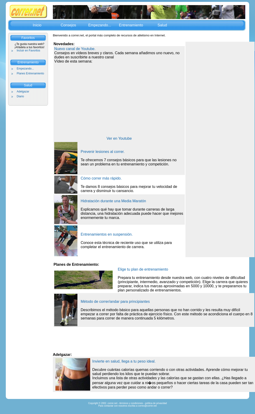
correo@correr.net (147, 406)
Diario (20, 96)
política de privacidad (156, 403)
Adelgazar (23, 91)
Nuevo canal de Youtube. (75, 49)
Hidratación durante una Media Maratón (113, 201)
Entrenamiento (131, 25)
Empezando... (99, 25)
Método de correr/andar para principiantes (115, 301)
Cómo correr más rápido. (101, 178)
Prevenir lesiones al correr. (102, 152)
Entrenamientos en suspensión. (107, 234)
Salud (162, 25)
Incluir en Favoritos (28, 50)
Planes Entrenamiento (30, 73)
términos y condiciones (131, 403)
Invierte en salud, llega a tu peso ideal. (124, 361)
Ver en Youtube (119, 138)
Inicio (37, 25)
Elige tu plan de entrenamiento (143, 269)
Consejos (68, 25)
